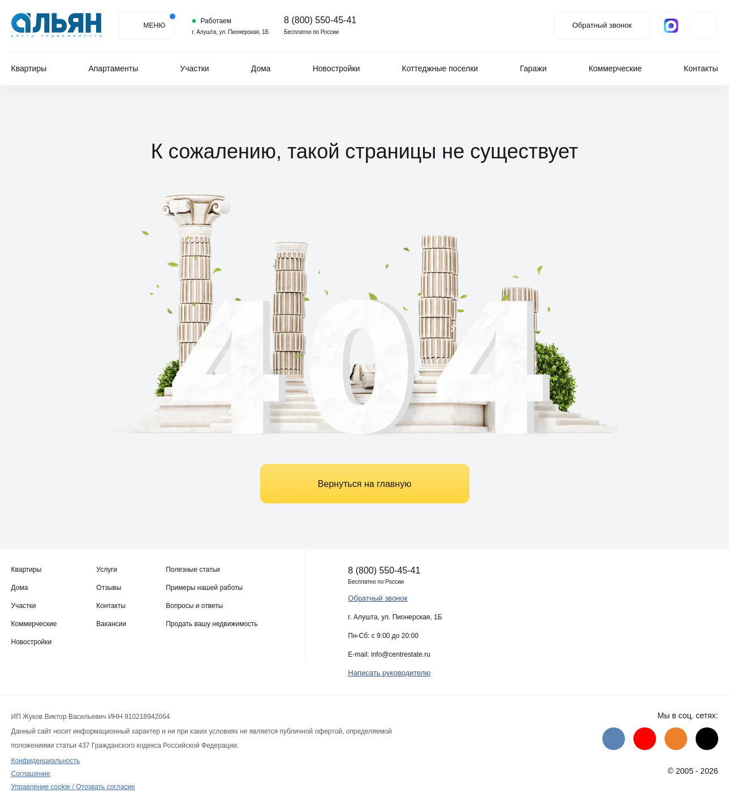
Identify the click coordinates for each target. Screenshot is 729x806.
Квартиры (29, 68)
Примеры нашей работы (204, 588)
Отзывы (108, 588)
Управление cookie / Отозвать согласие (73, 787)
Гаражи (533, 68)
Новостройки (336, 68)
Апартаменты (113, 68)
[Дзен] (707, 738)
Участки (194, 68)
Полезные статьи (192, 570)
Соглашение (30, 774)
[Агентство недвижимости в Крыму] (56, 25)
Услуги (106, 570)
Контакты (701, 68)
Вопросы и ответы (194, 606)
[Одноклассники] (676, 738)
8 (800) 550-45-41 (313, 20)
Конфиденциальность (45, 761)
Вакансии (111, 624)
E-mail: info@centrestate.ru (389, 654)
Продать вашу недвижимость (212, 624)
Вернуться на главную (364, 484)
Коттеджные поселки (440, 68)
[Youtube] (644, 738)
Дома (261, 68)
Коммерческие (615, 68)
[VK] (613, 738)
